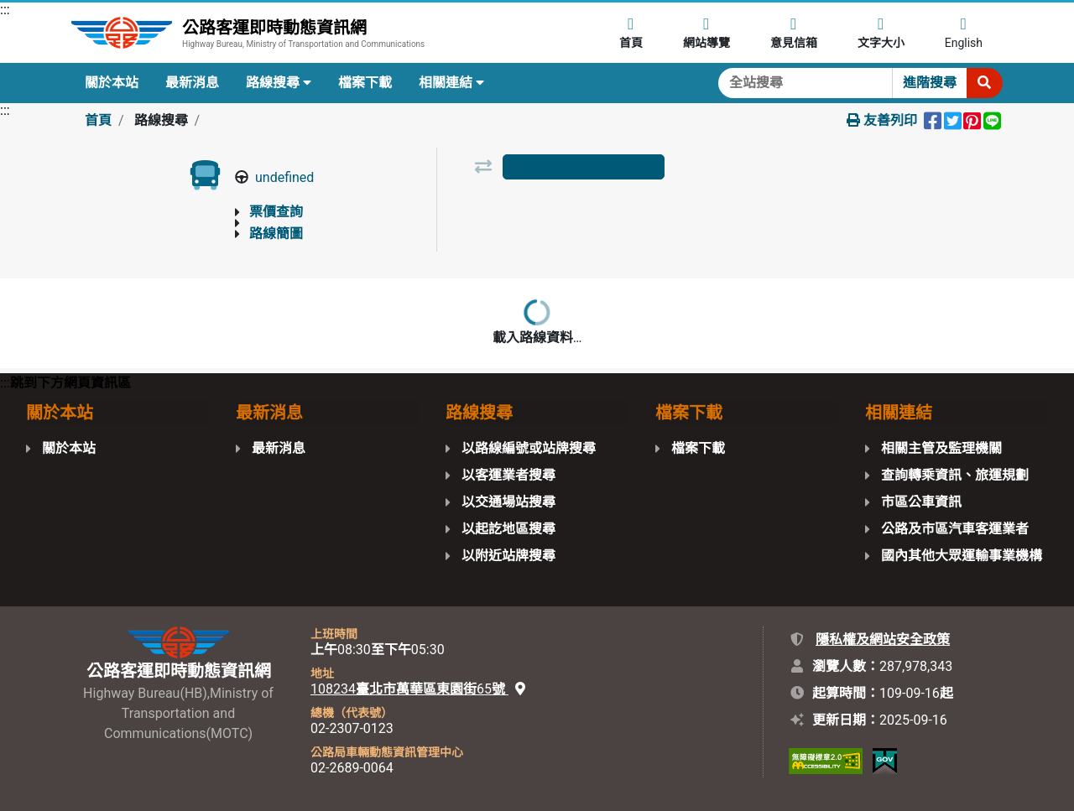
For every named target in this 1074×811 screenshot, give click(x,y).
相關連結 (451, 83)
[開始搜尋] (984, 83)
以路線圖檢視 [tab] (583, 208)
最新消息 (192, 83)
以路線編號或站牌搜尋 (528, 448)
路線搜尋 (278, 83)
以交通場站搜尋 (508, 502)
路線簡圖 (276, 234)
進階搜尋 (930, 83)
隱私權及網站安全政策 (883, 639)
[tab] (583, 166)
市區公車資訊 (921, 502)
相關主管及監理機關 (941, 448)
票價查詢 (276, 212)
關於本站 (111, 83)
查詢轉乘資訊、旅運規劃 (955, 475)
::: (5, 10)
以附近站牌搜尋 (508, 556)
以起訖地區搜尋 (508, 529)
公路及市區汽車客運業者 (955, 529)
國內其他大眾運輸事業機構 (961, 556)
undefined (284, 177)
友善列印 (882, 120)
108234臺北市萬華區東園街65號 (417, 689)
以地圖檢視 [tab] (744, 208)
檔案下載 (365, 83)
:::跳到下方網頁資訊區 (65, 383)
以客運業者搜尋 (508, 475)
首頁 (98, 120)
